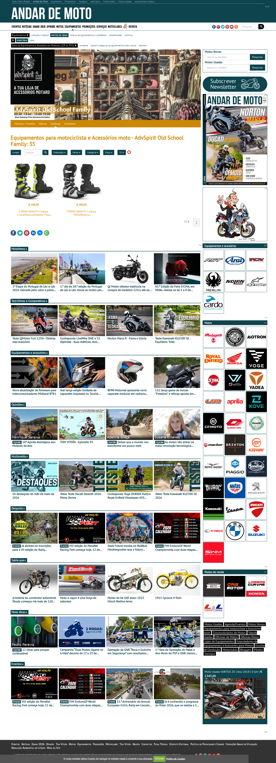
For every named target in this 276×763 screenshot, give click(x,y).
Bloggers (245, 650)
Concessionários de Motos (229, 633)
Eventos (16, 26)
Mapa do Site (53, 748)
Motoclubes (115, 26)
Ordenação (60, 152)
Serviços (101, 26)
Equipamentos (73, 26)
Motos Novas (256, 624)
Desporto (18, 508)
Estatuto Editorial (179, 744)
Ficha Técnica (161, 744)
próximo (143, 45)
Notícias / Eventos (25, 123)
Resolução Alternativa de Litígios (28, 748)
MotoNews (19, 249)
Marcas (43, 123)
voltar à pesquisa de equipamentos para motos (113, 45)
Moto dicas (19, 612)
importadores (115, 35)
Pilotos (258, 650)
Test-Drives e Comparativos (29, 301)
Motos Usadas (213, 624)
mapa (32, 40)
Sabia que (18, 560)
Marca (76, 152)
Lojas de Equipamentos (219, 641)
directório (22, 40)
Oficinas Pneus (250, 637)
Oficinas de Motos (226, 637)
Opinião (51, 26)
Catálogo (55, 123)
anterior (83, 45)
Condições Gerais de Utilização (241, 744)
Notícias (27, 26)
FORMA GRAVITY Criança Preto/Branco (81, 213)
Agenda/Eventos (235, 624)
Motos (60, 26)
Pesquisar (257, 57)
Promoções (88, 26)
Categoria (92, 152)
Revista (133, 26)
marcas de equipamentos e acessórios (88, 35)
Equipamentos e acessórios (29, 353)
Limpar (16, 152)
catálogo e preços (40, 35)
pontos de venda (59, 35)
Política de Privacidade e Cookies (207, 744)
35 (121, 152)
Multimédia (19, 456)
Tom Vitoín (61, 744)
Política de (175, 758)
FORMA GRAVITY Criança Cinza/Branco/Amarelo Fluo (33, 213)
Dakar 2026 (39, 26)
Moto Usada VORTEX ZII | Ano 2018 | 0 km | (235, 694)
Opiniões (18, 404)
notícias (128, 35)
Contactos (70, 123)
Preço (108, 152)
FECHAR (159, 758)
